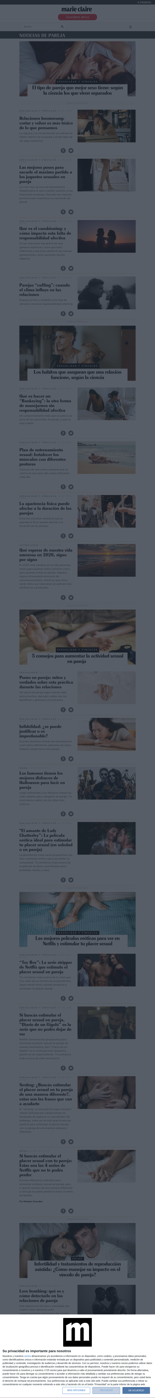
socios (27, 1356)
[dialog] (77, 1356)
